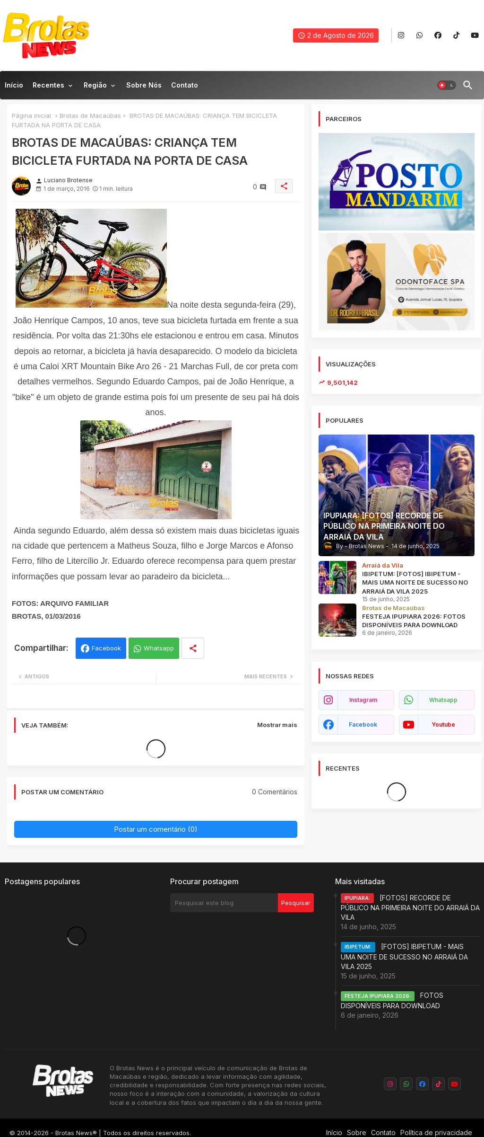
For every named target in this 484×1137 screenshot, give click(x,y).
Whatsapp (159, 648)
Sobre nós (144, 85)
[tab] (14, 87)
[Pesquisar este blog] (224, 902)
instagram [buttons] (363, 699)
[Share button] (193, 648)
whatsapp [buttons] (443, 699)
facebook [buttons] (363, 724)
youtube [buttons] (443, 724)
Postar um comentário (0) (156, 829)
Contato (184, 85)
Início (14, 85)
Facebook (106, 648)
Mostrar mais (277, 724)
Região (95, 85)
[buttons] (401, 35)
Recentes (48, 85)
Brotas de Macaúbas (90, 115)
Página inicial (31, 115)
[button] (446, 85)
